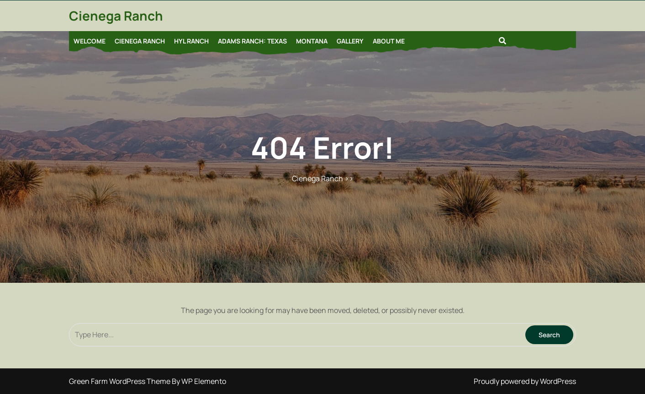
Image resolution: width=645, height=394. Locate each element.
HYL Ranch (191, 41)
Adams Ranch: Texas (252, 41)
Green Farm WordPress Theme (120, 381)
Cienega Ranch (116, 15)
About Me (389, 41)
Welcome (90, 41)
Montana (312, 41)
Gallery (350, 41)
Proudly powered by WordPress (525, 381)
